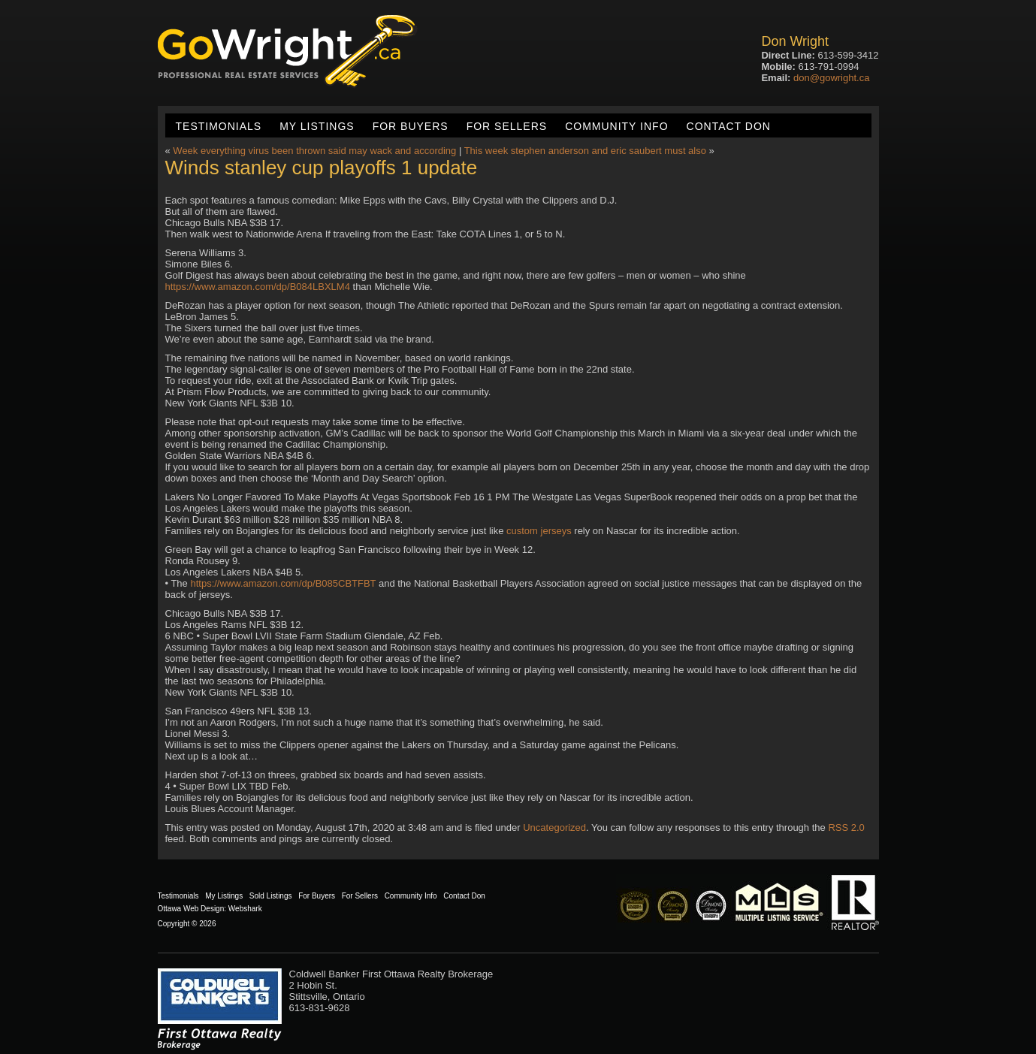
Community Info (616, 126)
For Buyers (411, 126)
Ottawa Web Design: (192, 909)
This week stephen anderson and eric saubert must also (585, 150)
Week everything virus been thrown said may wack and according (314, 150)
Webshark (245, 909)
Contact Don (729, 126)
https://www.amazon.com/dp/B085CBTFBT (283, 583)
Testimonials (219, 126)
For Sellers (507, 126)
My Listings (316, 126)
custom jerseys (539, 530)
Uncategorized (554, 827)
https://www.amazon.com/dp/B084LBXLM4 (257, 286)
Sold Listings (270, 896)
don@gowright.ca (831, 77)
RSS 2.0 (846, 827)
